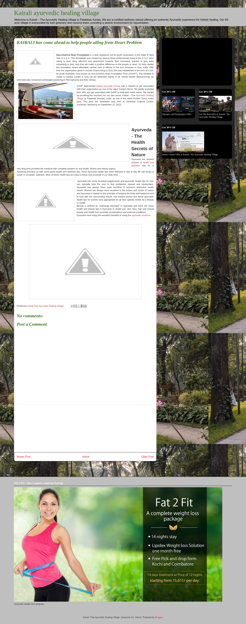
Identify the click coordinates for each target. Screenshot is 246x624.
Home (86, 456)
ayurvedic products (141, 215)
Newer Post (24, 456)
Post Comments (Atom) (92, 467)
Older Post (147, 456)
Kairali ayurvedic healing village (56, 12)
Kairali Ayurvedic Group (108, 86)
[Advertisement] (85, 428)
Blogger (159, 617)
